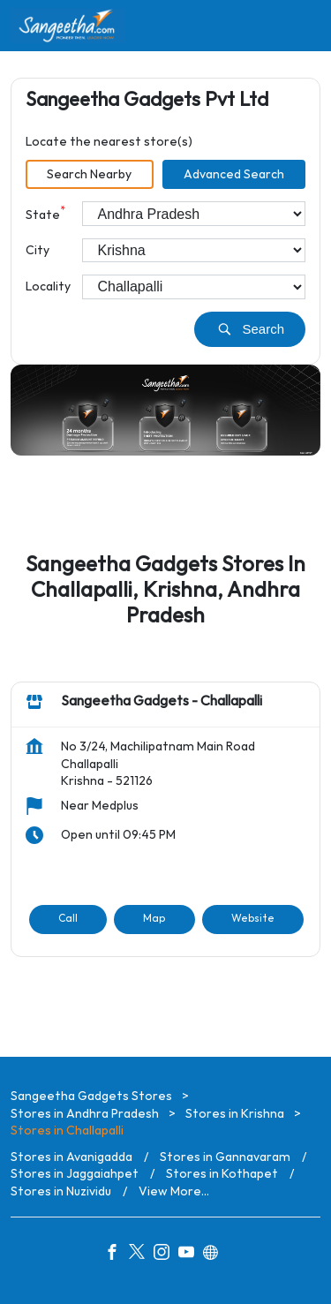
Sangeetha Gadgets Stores (93, 1096)
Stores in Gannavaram (225, 1157)
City (37, 250)
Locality (48, 286)
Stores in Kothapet (222, 1174)
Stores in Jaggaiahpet (75, 1174)
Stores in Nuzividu (61, 1191)
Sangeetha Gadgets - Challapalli (161, 702)
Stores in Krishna (234, 1113)
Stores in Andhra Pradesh (85, 1113)
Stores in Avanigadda (71, 1157)
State (45, 213)
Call (68, 918)
